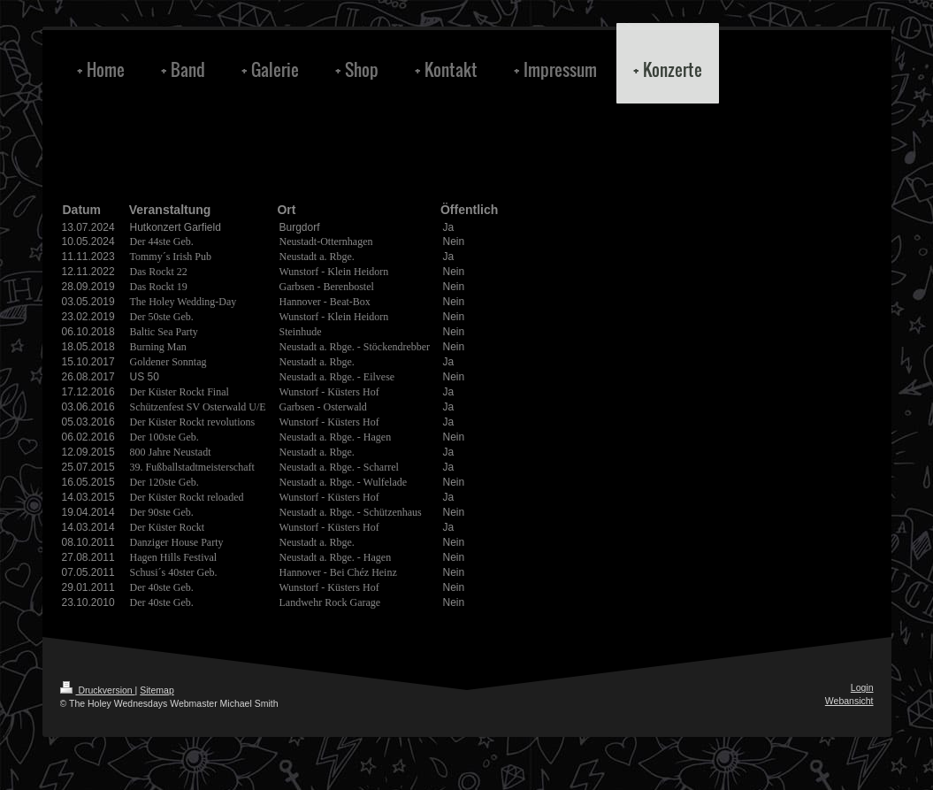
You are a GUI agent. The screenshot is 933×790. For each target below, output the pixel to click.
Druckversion (97, 690)
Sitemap (157, 690)
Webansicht (849, 700)
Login (862, 687)
